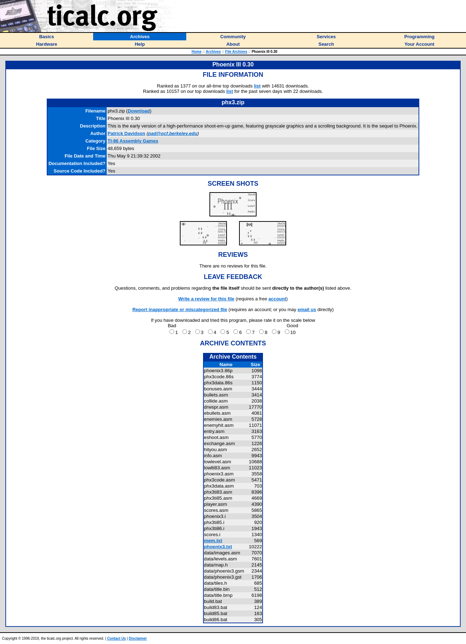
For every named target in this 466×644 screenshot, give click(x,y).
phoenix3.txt (218, 546)
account (277, 298)
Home (197, 52)
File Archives (236, 52)
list (257, 86)
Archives (213, 52)
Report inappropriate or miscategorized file (179, 309)
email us (307, 309)
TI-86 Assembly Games (133, 141)
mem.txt (213, 540)
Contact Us (116, 638)
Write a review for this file (206, 298)
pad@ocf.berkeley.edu (172, 133)
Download (139, 111)
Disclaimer (138, 638)
